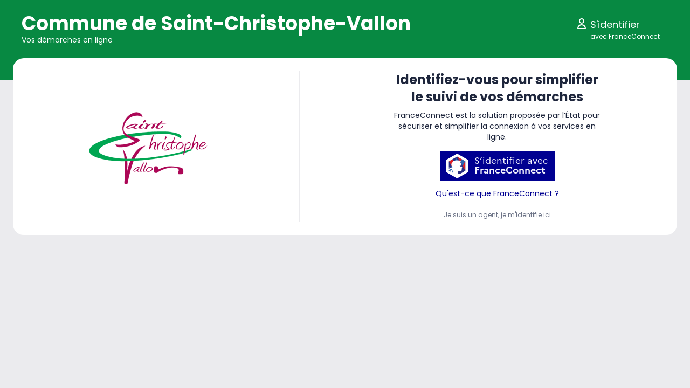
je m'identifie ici (526, 214)
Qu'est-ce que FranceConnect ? (497, 193)
